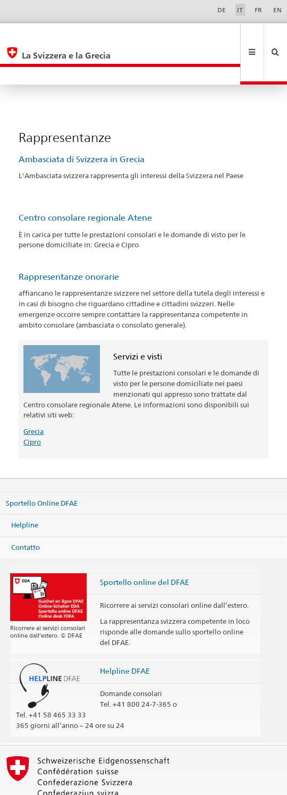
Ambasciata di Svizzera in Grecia (82, 124)
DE (221, 10)
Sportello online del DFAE (144, 546)
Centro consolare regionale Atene (85, 182)
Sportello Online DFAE (42, 467)
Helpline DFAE (125, 635)
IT (240, 10)
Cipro (32, 406)
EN (277, 10)
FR (258, 10)
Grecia (33, 395)
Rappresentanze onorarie (69, 241)
